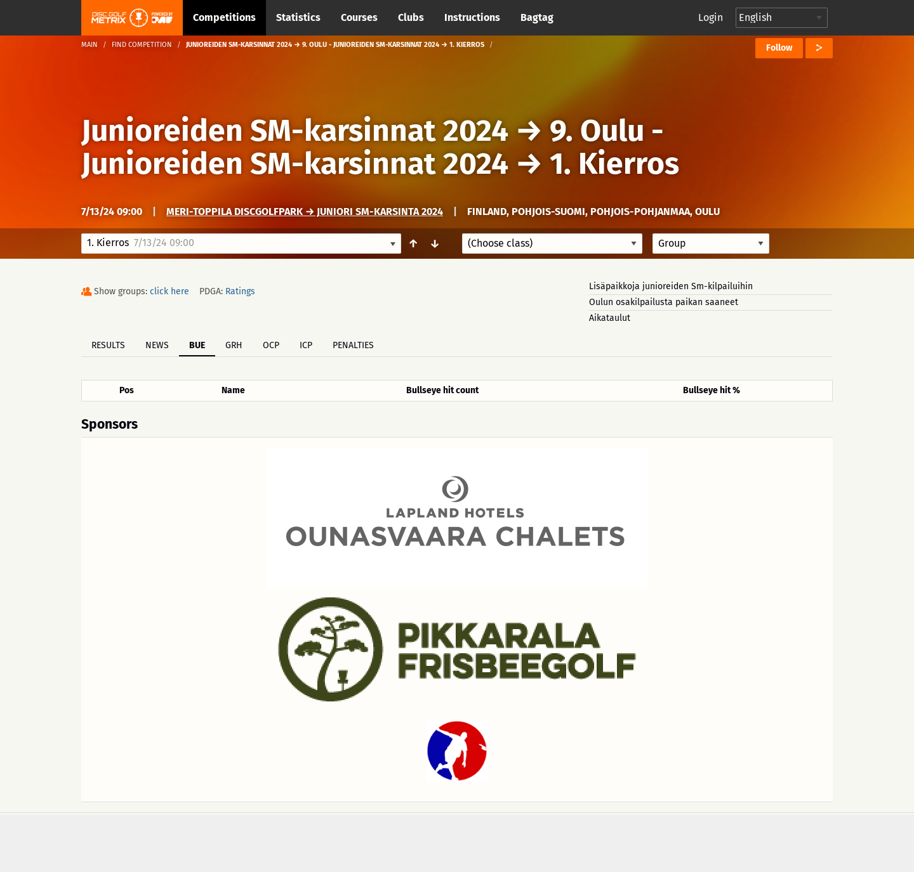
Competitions (224, 17)
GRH (233, 345)
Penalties (353, 345)
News (157, 345)
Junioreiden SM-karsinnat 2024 (294, 130)
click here (169, 291)
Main (89, 45)
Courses (359, 17)
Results (108, 345)
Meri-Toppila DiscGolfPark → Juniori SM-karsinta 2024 (304, 211)
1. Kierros (614, 163)
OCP (271, 345)
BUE (197, 345)
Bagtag (536, 17)
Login (710, 17)
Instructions (472, 17)
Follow (779, 47)
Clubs (411, 17)
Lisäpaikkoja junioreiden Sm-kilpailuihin (671, 286)
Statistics (298, 17)
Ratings (240, 291)
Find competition (142, 45)
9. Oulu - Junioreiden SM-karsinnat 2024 (372, 147)
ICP (306, 345)
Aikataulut (609, 318)
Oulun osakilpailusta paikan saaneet (663, 302)
